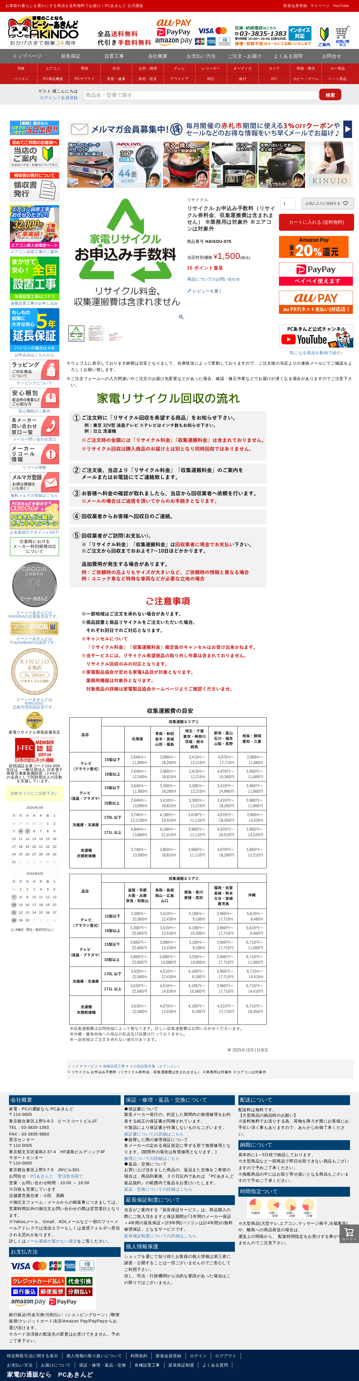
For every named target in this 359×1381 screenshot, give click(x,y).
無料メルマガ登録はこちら (34, 494)
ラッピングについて (34, 381)
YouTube (341, 5)
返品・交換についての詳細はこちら (158, 1189)
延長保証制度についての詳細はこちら (160, 1235)
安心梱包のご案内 (34, 409)
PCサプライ (85, 79)
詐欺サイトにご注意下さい (34, 793)
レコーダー (211, 68)
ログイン (48, 97)
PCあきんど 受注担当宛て (57, 1176)
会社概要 (158, 56)
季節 (84, 68)
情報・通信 (306, 68)
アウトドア (179, 79)
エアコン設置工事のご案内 (34, 250)
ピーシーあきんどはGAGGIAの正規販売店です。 (35, 612)
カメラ (274, 68)
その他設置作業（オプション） (155, 1066)
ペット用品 (337, 79)
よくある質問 (288, 56)
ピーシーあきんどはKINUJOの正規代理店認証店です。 (34, 701)
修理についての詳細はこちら (152, 1158)
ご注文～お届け (245, 56)
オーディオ (242, 68)
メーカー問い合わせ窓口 (34, 437)
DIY (274, 79)
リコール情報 (34, 465)
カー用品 (337, 68)
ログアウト (226, 1355)
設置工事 (114, 56)
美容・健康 (116, 79)
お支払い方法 (201, 56)
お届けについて (56, 1365)
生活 (116, 68)
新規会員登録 (295, 5)
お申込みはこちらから (34, 353)
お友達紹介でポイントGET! (34, 530)
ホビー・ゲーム (306, 79)
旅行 (242, 79)
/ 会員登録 (68, 97)
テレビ (179, 68)
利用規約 (139, 1355)
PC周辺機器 (53, 79)
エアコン (53, 68)
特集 (21, 68)
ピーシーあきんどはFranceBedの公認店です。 (34, 639)
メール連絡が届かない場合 (51, 1241)
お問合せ (332, 56)
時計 (211, 79)
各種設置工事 (114, 1066)
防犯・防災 (148, 79)
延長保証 (71, 56)
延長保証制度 (181, 1365)
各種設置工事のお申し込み (34, 301)
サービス (91, 1066)
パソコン (21, 79)
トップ (73, 1066)
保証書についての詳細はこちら (154, 1134)
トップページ (27, 56)
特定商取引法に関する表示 (32, 1355)
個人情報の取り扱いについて (94, 1355)
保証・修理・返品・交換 (102, 1365)
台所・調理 (148, 68)
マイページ (320, 5)
